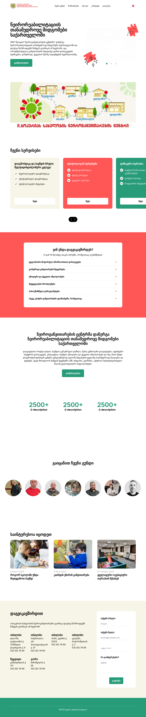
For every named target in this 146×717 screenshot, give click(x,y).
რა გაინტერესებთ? (110, 657)
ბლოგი (85, 6)
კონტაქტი (95, 6)
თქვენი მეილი (107, 632)
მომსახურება (73, 6)
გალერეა (106, 6)
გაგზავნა (116, 680)
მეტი (35, 201)
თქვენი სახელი (108, 618)
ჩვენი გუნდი (60, 6)
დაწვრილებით (21, 63)
